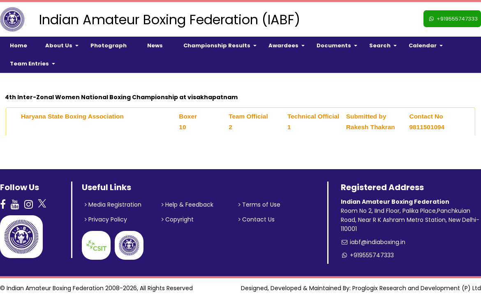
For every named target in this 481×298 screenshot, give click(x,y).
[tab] (240, 121)
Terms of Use (259, 204)
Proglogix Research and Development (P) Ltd (416, 288)
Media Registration (113, 204)
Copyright (178, 219)
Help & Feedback (187, 204)
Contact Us (256, 219)
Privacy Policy (106, 219)
